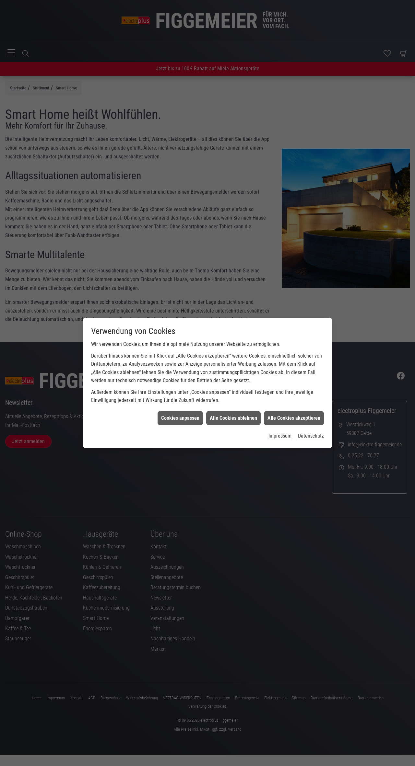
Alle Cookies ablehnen (233, 398)
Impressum (279, 416)
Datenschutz (311, 416)
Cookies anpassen (180, 398)
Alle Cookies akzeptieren (293, 398)
